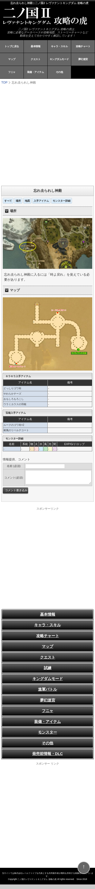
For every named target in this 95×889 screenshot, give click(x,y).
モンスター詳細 (61, 200)
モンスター (47, 732)
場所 (18, 200)
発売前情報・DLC (47, 753)
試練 (47, 668)
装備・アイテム (35, 72)
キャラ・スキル (59, 46)
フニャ (11, 72)
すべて (8, 200)
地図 (27, 200)
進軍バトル (47, 689)
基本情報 (35, 46)
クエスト (35, 59)
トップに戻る (12, 46)
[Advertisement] (47, 134)
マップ (11, 59)
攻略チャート (83, 46)
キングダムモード (59, 59)
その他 (59, 72)
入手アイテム (41, 200)
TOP (4, 82)
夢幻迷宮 (83, 59)
